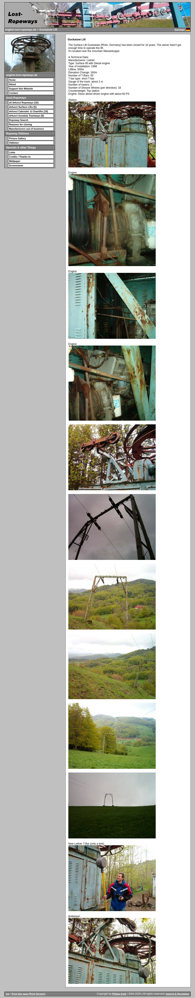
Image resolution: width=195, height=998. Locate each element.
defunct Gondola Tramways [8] (26, 115)
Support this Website (21, 88)
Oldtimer (14, 142)
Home (12, 80)
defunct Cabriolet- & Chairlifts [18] (28, 111)
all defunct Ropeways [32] (23, 102)
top (7, 994)
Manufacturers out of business (26, 128)
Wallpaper (14, 161)
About (12, 84)
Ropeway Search (18, 120)
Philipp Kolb (119, 994)
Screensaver (16, 165)
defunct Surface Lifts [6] (22, 107)
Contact (13, 93)
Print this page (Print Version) (28, 994)
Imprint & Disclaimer (177, 994)
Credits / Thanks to (20, 156)
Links (12, 152)
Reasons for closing (20, 124)
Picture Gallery (17, 138)
